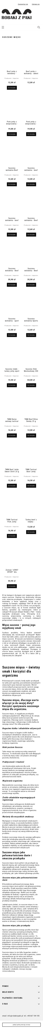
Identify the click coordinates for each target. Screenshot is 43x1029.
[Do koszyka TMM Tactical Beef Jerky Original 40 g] (31, 486)
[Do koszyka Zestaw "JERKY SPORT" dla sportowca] (12, 586)
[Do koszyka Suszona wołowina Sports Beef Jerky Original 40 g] (31, 335)
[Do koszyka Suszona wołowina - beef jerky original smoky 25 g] (12, 235)
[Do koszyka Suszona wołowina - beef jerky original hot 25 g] (31, 184)
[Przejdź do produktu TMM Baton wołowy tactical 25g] (12, 403)
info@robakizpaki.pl (15, 1016)
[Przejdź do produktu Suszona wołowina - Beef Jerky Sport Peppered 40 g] (31, 203)
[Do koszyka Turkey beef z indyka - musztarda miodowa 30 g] (31, 532)
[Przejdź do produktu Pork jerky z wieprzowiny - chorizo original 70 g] (12, 106)
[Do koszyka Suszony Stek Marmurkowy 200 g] (31, 385)
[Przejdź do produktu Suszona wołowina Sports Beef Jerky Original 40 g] (31, 303)
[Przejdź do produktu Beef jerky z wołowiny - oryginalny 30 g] (12, 56)
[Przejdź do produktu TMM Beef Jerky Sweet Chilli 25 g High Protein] (12, 454)
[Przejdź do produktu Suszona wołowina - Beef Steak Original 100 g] (12, 253)
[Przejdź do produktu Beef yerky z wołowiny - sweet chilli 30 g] (31, 56)
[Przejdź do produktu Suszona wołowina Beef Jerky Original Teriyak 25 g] (12, 152)
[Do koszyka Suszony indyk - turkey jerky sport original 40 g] (12, 385)
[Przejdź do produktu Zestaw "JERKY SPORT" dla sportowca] (12, 554)
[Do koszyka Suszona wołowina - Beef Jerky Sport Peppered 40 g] (31, 235)
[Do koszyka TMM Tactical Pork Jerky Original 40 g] (12, 536)
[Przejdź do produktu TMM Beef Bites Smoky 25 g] (31, 403)
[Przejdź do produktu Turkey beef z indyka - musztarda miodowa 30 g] (31, 504)
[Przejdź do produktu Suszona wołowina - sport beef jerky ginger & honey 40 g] (12, 303)
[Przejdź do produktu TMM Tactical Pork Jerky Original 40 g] (12, 504)
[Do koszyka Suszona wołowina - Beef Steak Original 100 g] (12, 285)
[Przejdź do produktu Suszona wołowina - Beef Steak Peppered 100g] (31, 253)
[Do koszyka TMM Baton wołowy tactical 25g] (12, 435)
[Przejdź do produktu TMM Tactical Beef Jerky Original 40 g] (31, 454)
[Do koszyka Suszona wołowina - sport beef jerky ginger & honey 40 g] (12, 335)
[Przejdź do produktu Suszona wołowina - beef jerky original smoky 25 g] (12, 203)
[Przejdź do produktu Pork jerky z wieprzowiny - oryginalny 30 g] (31, 106)
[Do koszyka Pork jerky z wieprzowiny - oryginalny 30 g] (31, 134)
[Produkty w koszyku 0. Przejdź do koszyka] (38, 12)
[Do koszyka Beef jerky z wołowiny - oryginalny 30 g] (12, 88)
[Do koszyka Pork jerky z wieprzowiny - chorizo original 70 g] (12, 134)
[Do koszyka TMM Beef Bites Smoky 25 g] (31, 435)
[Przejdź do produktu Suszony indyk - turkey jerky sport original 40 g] (12, 353)
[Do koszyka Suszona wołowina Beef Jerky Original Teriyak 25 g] (12, 184)
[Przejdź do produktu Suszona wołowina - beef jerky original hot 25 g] (31, 152)
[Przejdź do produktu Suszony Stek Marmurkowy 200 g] (31, 353)
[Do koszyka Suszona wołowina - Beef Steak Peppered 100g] (31, 285)
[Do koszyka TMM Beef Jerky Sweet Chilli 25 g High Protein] (12, 486)
